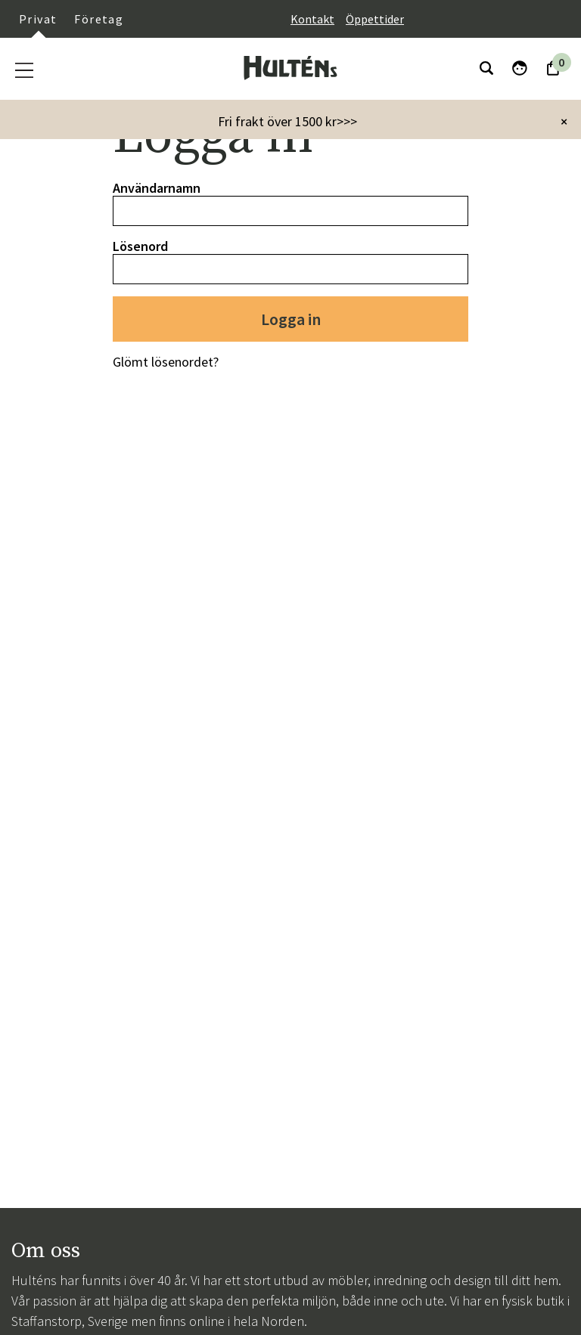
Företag (98, 18)
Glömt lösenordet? (166, 361)
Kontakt (312, 18)
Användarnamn (156, 188)
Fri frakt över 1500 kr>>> (287, 121)
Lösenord (140, 246)
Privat (38, 18)
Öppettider (375, 18)
